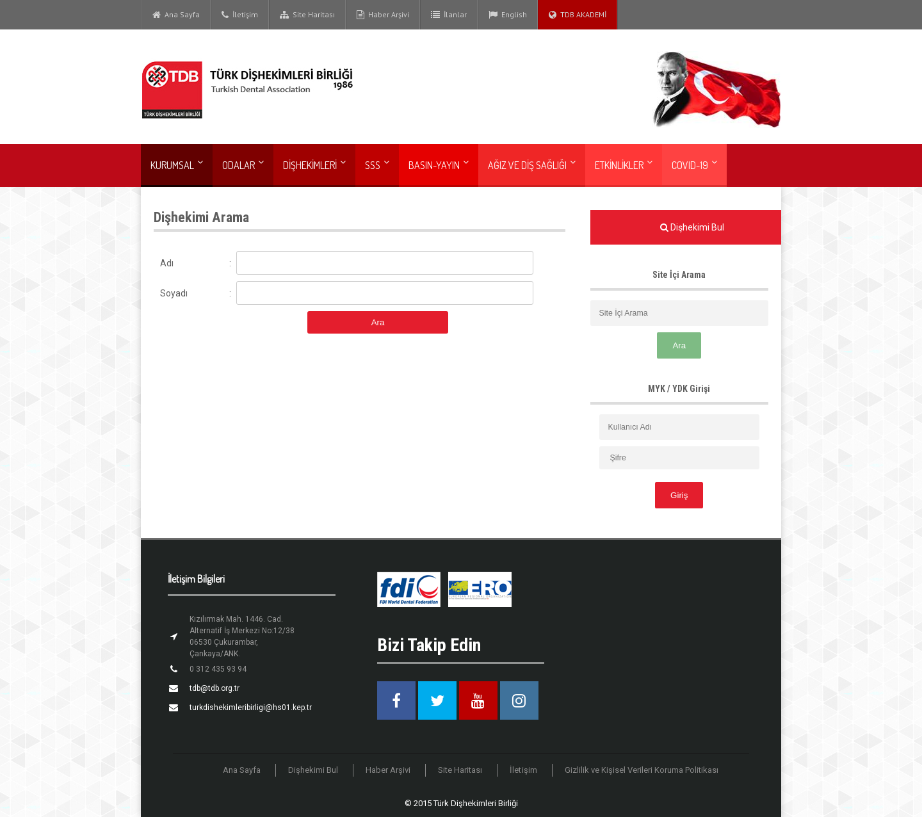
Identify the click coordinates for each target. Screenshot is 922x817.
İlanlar (449, 14)
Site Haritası (307, 14)
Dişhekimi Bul (314, 770)
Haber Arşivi (383, 14)
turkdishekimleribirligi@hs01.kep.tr (251, 707)
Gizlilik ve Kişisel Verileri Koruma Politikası (641, 770)
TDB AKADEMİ (577, 14)
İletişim (240, 14)
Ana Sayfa (176, 14)
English (508, 14)
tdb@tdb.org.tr (214, 688)
